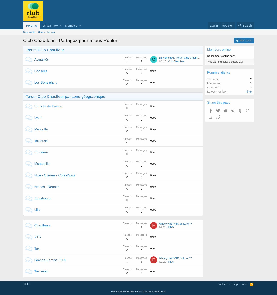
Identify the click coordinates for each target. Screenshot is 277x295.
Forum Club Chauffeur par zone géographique (65, 96)
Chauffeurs (42, 225)
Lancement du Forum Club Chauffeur (180, 57)
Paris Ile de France (48, 106)
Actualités (41, 59)
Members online (219, 49)
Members (71, 25)
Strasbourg (42, 198)
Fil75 (171, 227)
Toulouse (41, 141)
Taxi (37, 248)
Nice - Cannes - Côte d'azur (54, 175)
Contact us (223, 284)
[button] (60, 25)
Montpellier (42, 164)
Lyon (37, 118)
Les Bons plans (45, 82)
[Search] (245, 25)
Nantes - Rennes (46, 187)
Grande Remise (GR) (50, 260)
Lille (37, 210)
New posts (29, 32)
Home (243, 284)
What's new (50, 25)
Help (235, 284)
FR (27, 284)
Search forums (46, 32)
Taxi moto (41, 271)
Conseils (40, 71)
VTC (37, 237)
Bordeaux (41, 152)
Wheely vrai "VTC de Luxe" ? (175, 223)
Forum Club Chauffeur (44, 50)
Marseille (41, 129)
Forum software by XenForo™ (138, 291)
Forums (31, 25)
